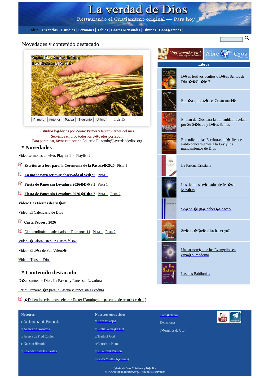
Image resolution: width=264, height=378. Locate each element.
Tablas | (103, 30)
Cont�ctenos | (171, 30)
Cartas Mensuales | (126, 30)
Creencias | (51, 30)
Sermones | (87, 30)
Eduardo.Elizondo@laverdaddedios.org (112, 141)
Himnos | (150, 30)
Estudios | (69, 30)
